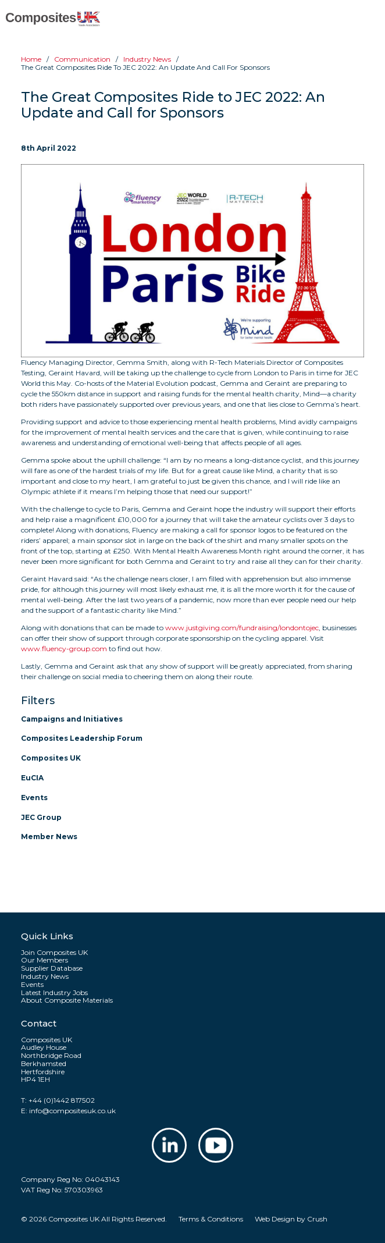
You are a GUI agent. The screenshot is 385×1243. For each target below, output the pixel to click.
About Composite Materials (67, 1000)
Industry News (45, 976)
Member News (49, 836)
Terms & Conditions (211, 1218)
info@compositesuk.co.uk (72, 1110)
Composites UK (51, 758)
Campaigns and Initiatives (72, 719)
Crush (317, 1218)
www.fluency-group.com (64, 648)
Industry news (147, 59)
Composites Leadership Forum (81, 738)
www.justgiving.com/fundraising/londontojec (242, 627)
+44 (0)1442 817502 (61, 1100)
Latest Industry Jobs (54, 993)
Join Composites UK (54, 953)
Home (31, 59)
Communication (82, 59)
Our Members (44, 960)
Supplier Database (52, 968)
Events (34, 797)
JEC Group (41, 817)
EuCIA (32, 777)
